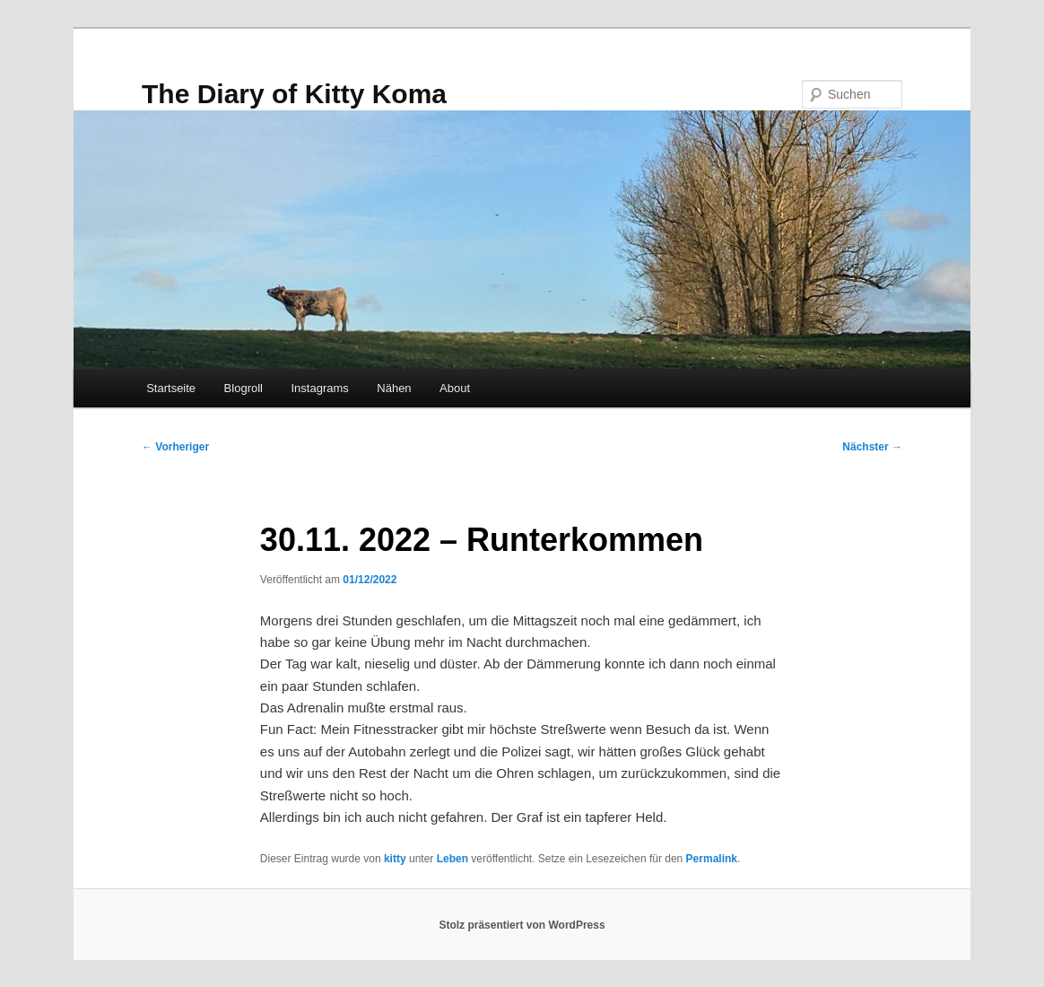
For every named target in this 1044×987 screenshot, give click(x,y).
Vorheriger (175, 447)
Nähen (394, 388)
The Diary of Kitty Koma (294, 94)
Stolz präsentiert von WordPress (522, 925)
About (454, 388)
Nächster (872, 447)
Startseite (171, 388)
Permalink (711, 858)
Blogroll (243, 388)
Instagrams (319, 388)
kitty (395, 858)
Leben (452, 858)
